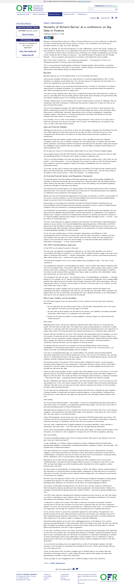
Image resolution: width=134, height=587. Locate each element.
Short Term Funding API (28, 51)
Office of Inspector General (86, 574)
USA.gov (80, 583)
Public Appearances (53, 23)
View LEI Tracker (28, 34)
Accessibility (47, 576)
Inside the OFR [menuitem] (70, 14)
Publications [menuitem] (83, 14)
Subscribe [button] (105, 18)
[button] (45, 37)
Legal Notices (65, 574)
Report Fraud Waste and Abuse (87, 576)
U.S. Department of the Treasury (87, 580)
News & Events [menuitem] (55, 14)
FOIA (45, 580)
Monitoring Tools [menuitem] (24, 14)
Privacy (63, 578)
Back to (54, 563)
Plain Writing (64, 580)
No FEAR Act (64, 576)
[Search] (116, 9)
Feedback (94, 18)
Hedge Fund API (28, 55)
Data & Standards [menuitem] (40, 14)
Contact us (47, 574)
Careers (46, 578)
